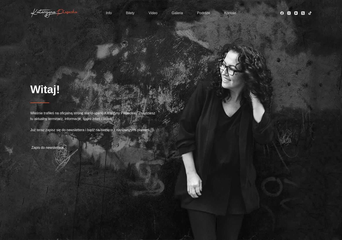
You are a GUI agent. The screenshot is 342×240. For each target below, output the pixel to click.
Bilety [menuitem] (130, 13)
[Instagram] (289, 13)
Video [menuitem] (153, 13)
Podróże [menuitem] (203, 13)
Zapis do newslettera (47, 147)
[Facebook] (282, 13)
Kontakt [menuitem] (230, 13)
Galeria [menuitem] (177, 13)
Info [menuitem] (109, 13)
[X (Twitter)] (303, 13)
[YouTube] (296, 13)
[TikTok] (310, 13)
